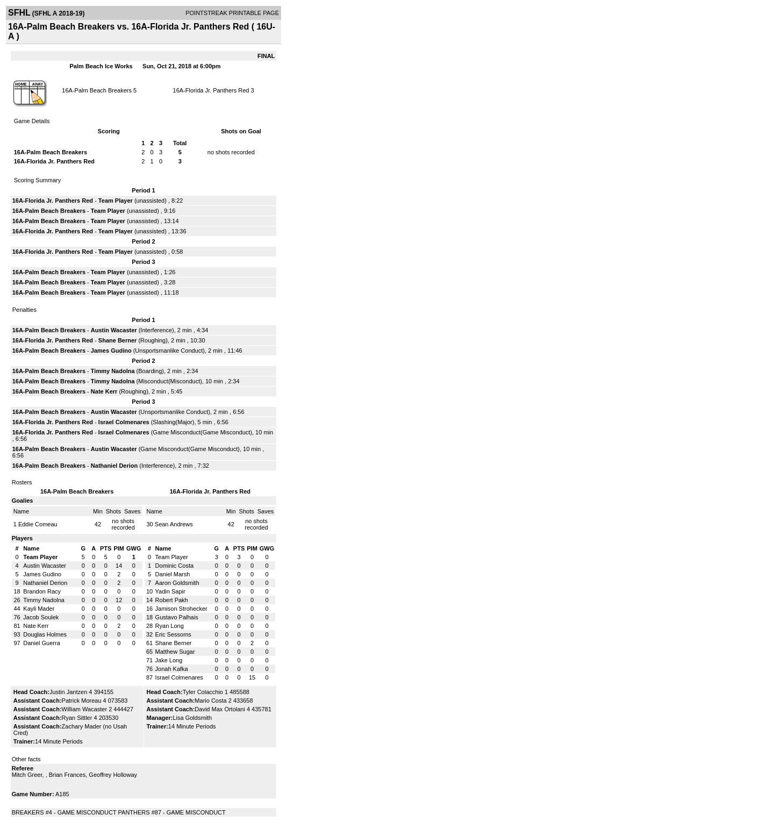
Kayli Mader (38, 608)
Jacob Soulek (41, 617)
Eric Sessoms (173, 634)
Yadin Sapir (170, 591)
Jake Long (169, 660)
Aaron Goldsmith (177, 583)
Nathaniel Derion (114, 465)
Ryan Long (169, 626)
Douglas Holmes (45, 634)
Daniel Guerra (41, 643)
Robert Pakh (171, 600)
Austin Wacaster (114, 330)
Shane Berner (117, 340)
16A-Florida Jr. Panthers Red (211, 90)
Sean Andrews (174, 524)
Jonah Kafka (171, 669)
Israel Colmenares (123, 422)
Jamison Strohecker (181, 608)
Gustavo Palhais (176, 617)
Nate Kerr (104, 391)
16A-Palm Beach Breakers (97, 90)
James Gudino (111, 350)
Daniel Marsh (172, 574)
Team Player (115, 200)
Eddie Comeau (38, 524)
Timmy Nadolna (113, 371)
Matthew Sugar (175, 651)
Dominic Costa (174, 565)
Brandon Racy (42, 591)
